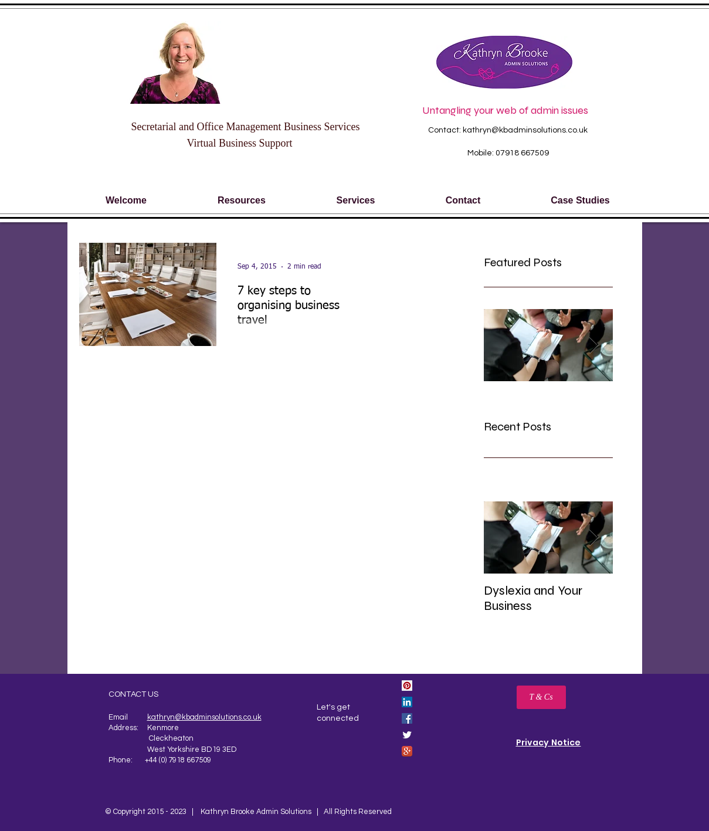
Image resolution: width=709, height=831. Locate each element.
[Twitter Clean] (407, 735)
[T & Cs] (541, 697)
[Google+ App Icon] (407, 751)
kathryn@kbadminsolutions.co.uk (525, 130)
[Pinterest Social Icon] (407, 685)
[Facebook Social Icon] (407, 718)
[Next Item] (594, 537)
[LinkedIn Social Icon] (407, 702)
